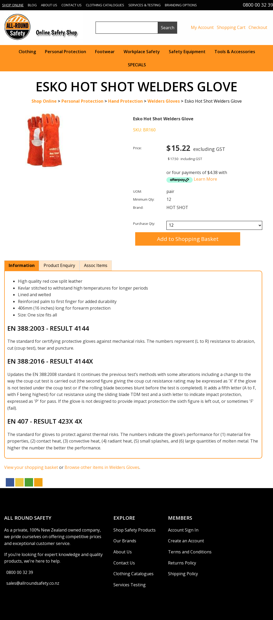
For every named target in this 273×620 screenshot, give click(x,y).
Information (22, 265)
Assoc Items (95, 265)
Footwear (105, 51)
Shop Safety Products (134, 530)
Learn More (205, 179)
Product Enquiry (59, 265)
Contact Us (71, 5)
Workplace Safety (142, 51)
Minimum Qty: (143, 199)
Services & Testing (144, 5)
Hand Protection (125, 101)
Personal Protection (65, 51)
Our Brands (124, 541)
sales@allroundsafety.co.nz (32, 583)
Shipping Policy (183, 574)
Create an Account (186, 541)
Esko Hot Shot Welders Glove (213, 101)
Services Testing (129, 585)
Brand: (138, 207)
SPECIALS (137, 65)
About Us (49, 5)
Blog (32, 5)
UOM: (137, 191)
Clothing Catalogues (105, 5)
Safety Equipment (187, 51)
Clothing (27, 51)
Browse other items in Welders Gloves (102, 467)
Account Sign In (183, 530)
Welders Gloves (164, 101)
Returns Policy (182, 563)
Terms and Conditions (190, 552)
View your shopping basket (31, 467)
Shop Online (13, 5)
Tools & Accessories (234, 51)
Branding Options (181, 5)
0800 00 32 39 (19, 572)
